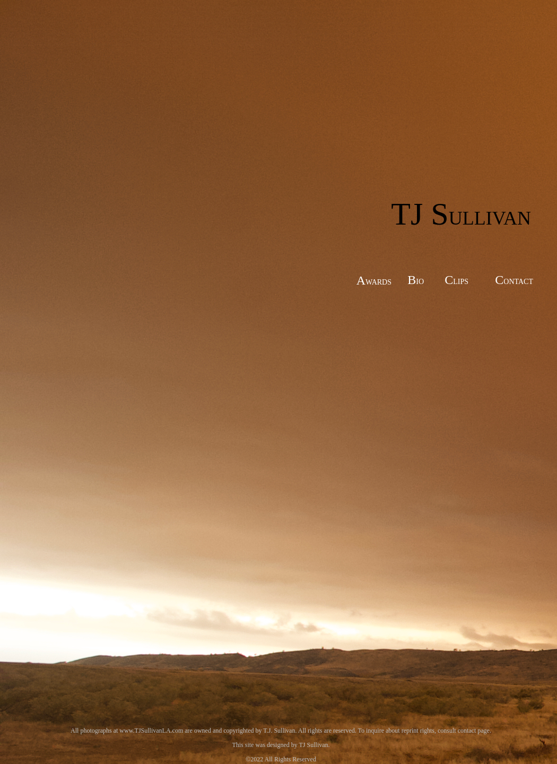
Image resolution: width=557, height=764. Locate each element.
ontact (518, 280)
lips (460, 280)
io (420, 280)
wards (378, 281)
